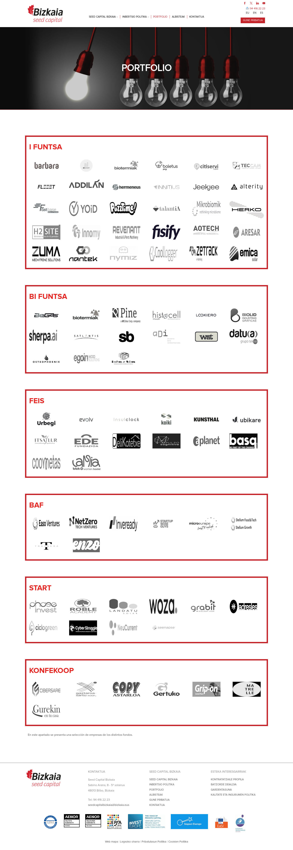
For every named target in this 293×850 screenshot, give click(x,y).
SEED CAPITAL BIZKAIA (103, 16)
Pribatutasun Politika (154, 841)
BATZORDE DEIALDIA (224, 784)
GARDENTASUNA (221, 789)
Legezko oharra (130, 841)
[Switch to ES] (261, 12)
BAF (154, 114)
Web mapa (111, 841)
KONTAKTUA (196, 16)
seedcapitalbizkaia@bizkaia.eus (108, 805)
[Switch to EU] (247, 12)
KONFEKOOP (192, 114)
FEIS (138, 114)
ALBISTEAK (178, 16)
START (170, 114)
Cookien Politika (178, 841)
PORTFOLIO (160, 16)
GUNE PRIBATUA (253, 20)
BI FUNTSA (119, 114)
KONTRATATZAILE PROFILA (227, 779)
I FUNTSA (96, 114)
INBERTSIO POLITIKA (135, 16)
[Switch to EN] (254, 12)
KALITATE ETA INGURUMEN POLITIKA (233, 794)
